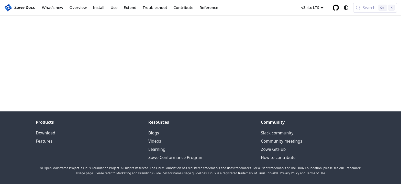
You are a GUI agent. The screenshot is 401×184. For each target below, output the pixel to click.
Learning (156, 149)
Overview (78, 7)
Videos (154, 141)
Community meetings (281, 141)
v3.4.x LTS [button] (310, 7)
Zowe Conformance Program (176, 157)
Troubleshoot (155, 7)
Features (44, 141)
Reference (208, 7)
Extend (130, 7)
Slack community (277, 133)
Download (45, 133)
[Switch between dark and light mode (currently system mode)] (346, 8)
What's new (52, 7)
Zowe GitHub (273, 149)
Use (113, 7)
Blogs (153, 133)
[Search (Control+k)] (375, 8)
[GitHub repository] (336, 8)
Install (98, 7)
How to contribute (278, 157)
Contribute (183, 7)
